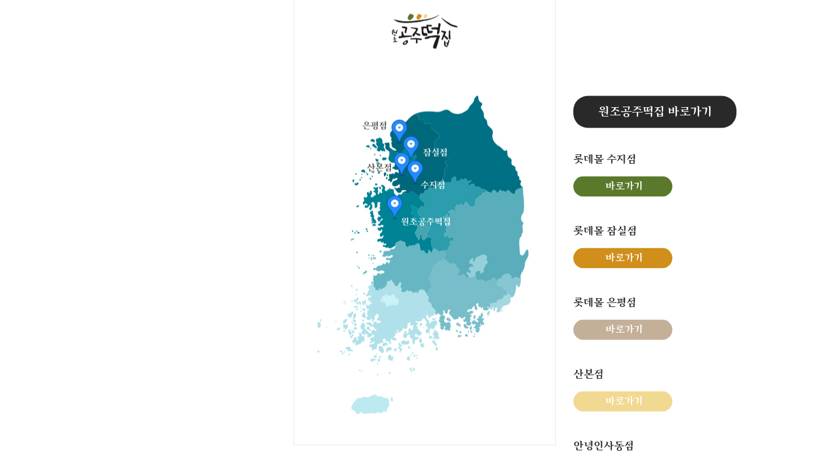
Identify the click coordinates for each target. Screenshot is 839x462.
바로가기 (624, 186)
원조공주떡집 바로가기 (655, 111)
